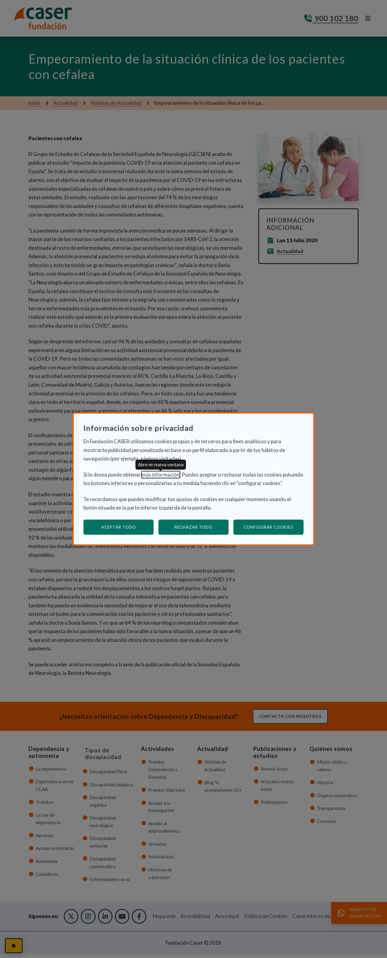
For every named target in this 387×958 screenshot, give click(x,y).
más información (161, 474)
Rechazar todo (193, 527)
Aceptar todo (118, 527)
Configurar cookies (274, 527)
